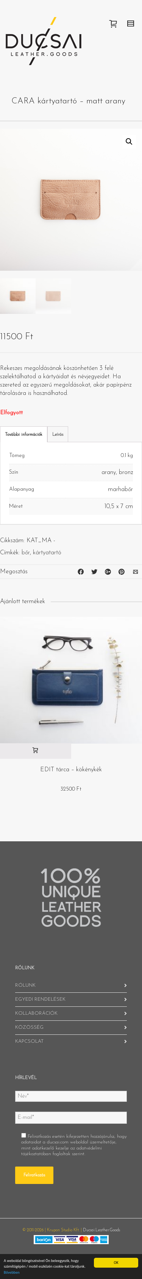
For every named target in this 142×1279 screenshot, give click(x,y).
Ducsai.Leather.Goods (101, 1230)
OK (116, 1262)
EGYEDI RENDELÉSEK (40, 999)
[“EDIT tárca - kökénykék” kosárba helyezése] (35, 751)
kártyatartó (47, 553)
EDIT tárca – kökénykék (71, 770)
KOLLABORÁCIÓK (36, 1013)
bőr (26, 553)
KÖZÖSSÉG (29, 1027)
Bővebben (12, 1272)
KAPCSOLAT (29, 1041)
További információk (23, 434)
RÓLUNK (25, 985)
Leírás (57, 434)
